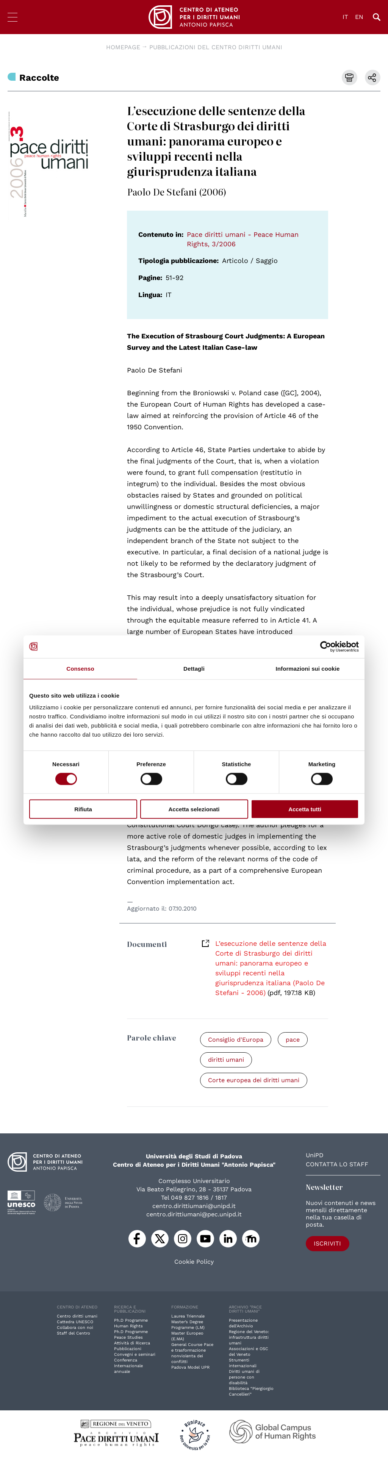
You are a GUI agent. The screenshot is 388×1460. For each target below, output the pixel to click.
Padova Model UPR (190, 1367)
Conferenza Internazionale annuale (128, 1366)
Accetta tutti (304, 809)
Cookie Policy (194, 1262)
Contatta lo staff (337, 1164)
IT (345, 16)
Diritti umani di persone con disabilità (244, 1377)
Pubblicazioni (127, 1349)
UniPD (315, 1155)
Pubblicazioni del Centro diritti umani (215, 47)
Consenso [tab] (80, 668)
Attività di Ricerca (132, 1343)
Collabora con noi (75, 1327)
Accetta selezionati (193, 809)
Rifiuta (83, 809)
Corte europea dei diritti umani (253, 1080)
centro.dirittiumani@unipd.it (194, 1206)
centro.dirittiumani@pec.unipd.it (194, 1214)
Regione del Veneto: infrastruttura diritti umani (249, 1338)
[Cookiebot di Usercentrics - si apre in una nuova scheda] (326, 646)
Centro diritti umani (77, 1316)
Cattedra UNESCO (75, 1322)
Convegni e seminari (134, 1354)
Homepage (123, 47)
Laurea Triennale (188, 1316)
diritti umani (226, 1060)
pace (293, 1039)
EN (359, 16)
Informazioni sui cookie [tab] (308, 668)
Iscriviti (327, 1243)
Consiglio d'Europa (235, 1039)
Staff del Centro (73, 1333)
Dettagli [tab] (194, 668)
